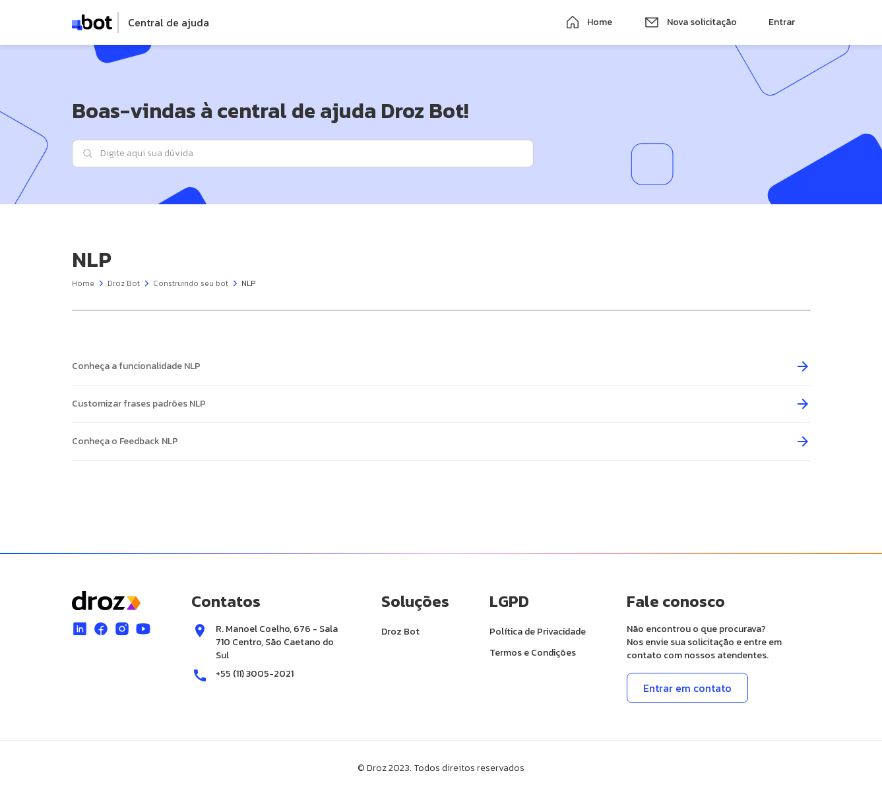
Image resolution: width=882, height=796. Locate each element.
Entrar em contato (687, 688)
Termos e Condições (532, 653)
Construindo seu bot (190, 283)
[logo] (141, 22)
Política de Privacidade (537, 632)
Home (588, 22)
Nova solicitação (690, 22)
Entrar (782, 22)
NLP (248, 283)
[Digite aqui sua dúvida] (303, 153)
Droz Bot (124, 283)
